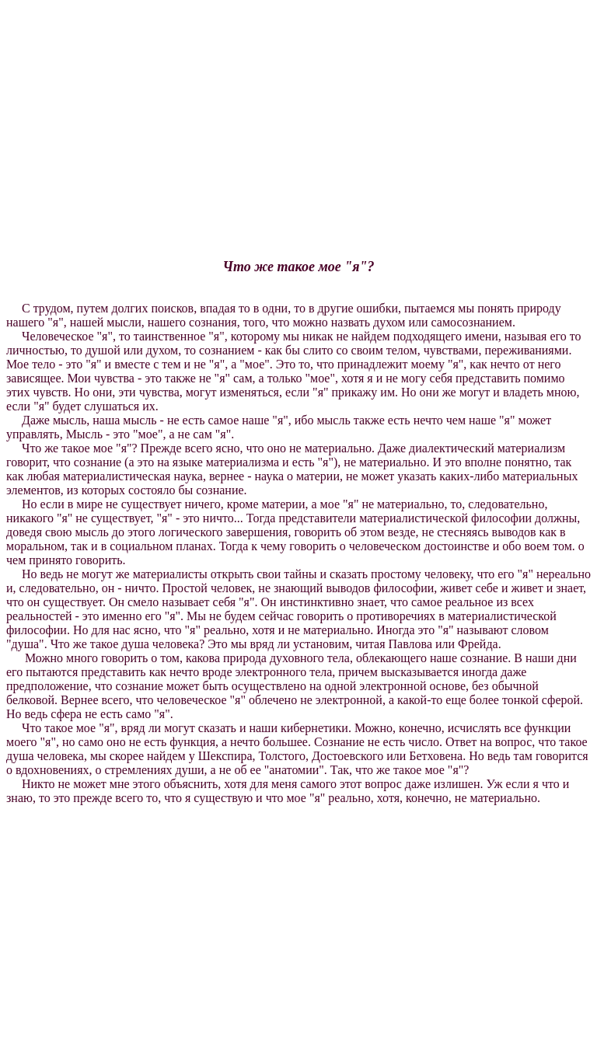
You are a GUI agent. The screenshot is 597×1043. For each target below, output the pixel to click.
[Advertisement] (298, 115)
